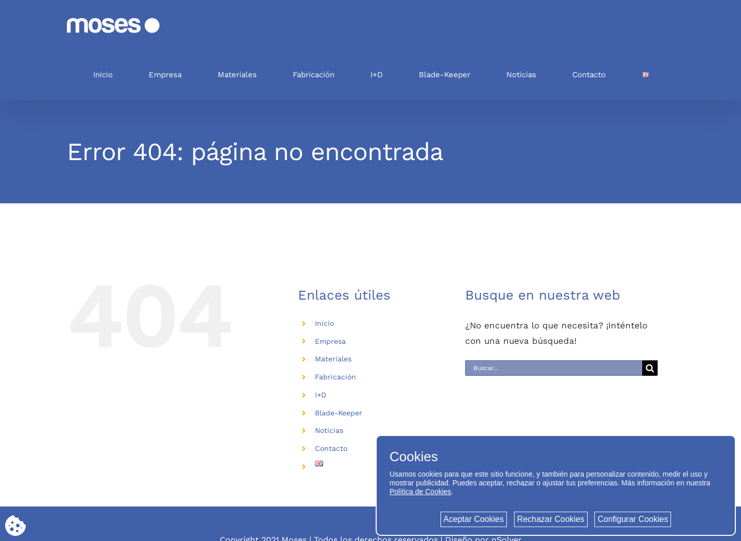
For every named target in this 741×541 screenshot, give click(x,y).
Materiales (333, 359)
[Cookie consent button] (15, 525)
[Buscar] (650, 368)
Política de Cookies (420, 491)
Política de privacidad (305, 507)
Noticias (329, 430)
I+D (320, 395)
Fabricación (335, 377)
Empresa (330, 341)
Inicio (324, 323)
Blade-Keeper (338, 413)
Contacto (331, 448)
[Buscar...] (553, 368)
